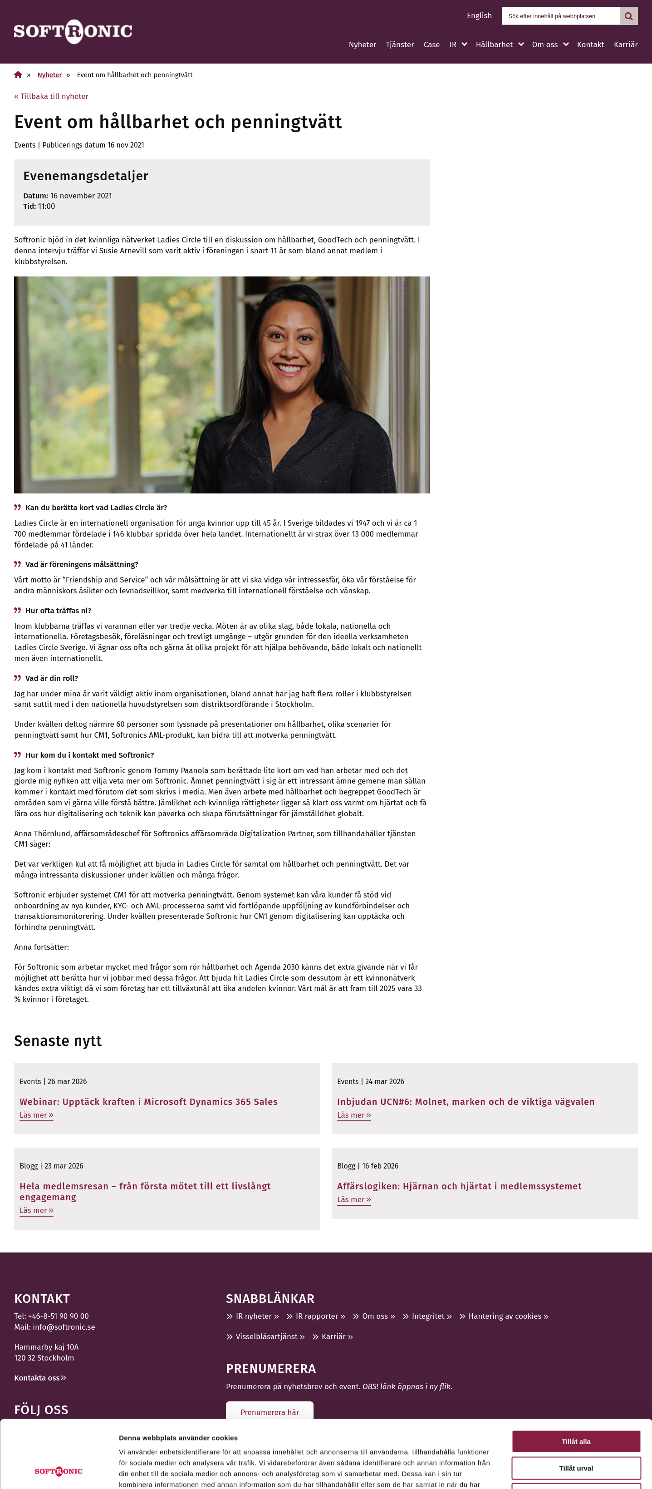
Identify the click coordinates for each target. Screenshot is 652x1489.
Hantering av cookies (505, 1316)
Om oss (545, 44)
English (479, 15)
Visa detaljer (493, 1471)
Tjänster (400, 44)
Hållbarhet (494, 44)
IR (453, 44)
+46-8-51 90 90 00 (58, 1316)
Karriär (626, 44)
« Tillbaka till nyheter (51, 96)
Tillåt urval (576, 1405)
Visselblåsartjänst (267, 1336)
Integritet (428, 1316)
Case (432, 44)
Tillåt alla (576, 1378)
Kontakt (590, 44)
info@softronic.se (64, 1327)
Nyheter (363, 44)
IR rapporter (317, 1316)
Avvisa (576, 1431)
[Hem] (18, 74)
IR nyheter (254, 1316)
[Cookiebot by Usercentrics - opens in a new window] (58, 1471)
